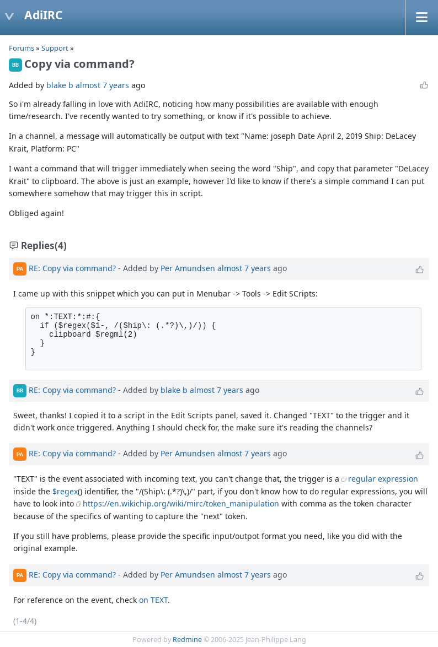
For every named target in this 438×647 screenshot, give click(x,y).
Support (54, 48)
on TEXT (153, 600)
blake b (59, 85)
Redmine (187, 639)
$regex (65, 491)
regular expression (383, 478)
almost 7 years (102, 85)
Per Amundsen (188, 267)
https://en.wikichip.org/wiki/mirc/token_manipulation (181, 503)
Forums (21, 48)
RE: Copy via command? (72, 267)
